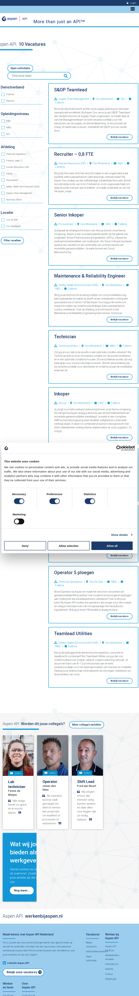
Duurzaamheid (29, 933)
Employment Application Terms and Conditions (82, 987)
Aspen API (19, 987)
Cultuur (109, 902)
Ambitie (109, 898)
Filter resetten (12, 233)
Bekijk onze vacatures (24, 893)
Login (131, 3)
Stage (6, 942)
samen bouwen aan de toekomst (52, 871)
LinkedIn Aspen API (16, 884)
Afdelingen (110, 907)
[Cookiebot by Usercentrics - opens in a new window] (119, 458)
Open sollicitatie (20, 68)
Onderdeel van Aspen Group (27, 959)
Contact (25, 968)
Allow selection (69, 535)
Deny (25, 535)
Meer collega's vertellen (86, 717)
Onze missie (27, 928)
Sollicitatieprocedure (97, 872)
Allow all (113, 535)
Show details (119, 524)
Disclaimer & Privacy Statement (42, 987)
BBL (5, 937)
